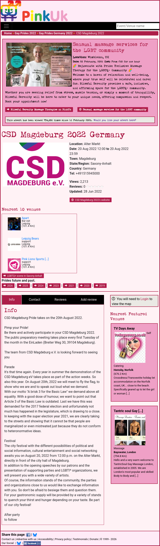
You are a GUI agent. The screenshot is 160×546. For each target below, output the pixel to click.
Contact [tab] (34, 300)
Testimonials (80, 539)
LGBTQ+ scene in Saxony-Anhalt (22, 275)
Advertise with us (26, 539)
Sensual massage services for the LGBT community (112, 109)
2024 (38, 285)
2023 (54, 285)
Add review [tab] (89, 300)
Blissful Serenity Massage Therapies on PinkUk (39, 109)
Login (145, 299)
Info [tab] (12, 300)
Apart (25, 218)
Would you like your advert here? (115, 120)
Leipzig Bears (30, 238)
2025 (23, 285)
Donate (94, 539)
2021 (69, 285)
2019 (100, 285)
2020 (84, 285)
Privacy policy (63, 539)
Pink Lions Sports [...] (35, 259)
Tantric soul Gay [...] (128, 411)
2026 (8, 285)
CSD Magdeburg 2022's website (90, 200)
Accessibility (45, 539)
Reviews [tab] (61, 300)
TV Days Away (124, 328)
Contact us (8, 539)
